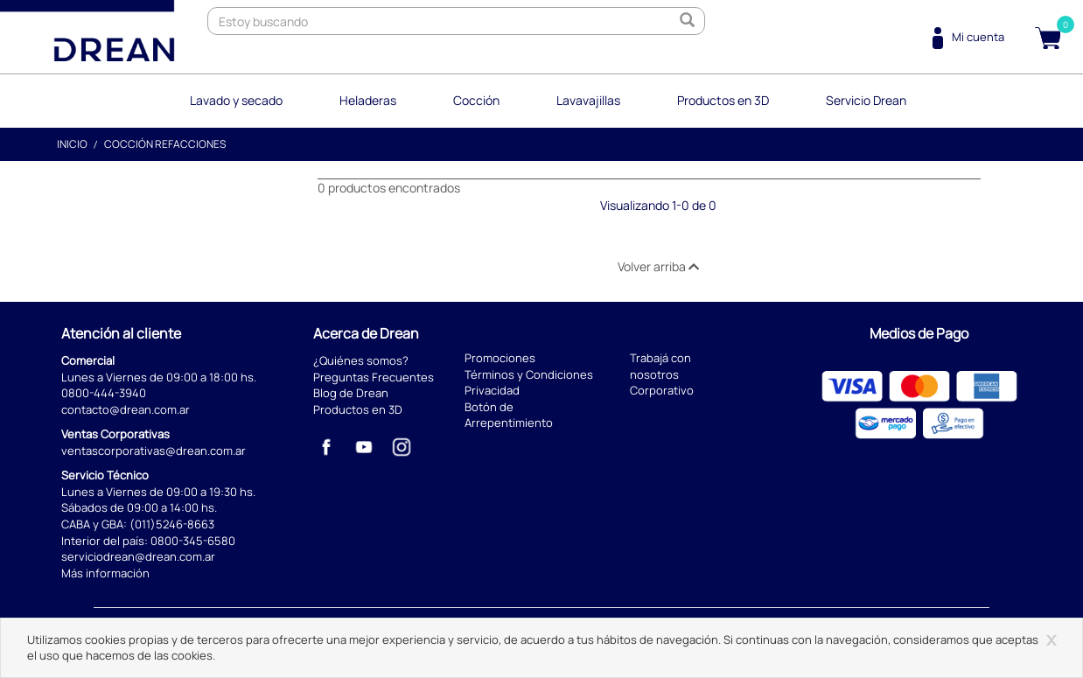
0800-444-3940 (103, 393)
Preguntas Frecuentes (373, 377)
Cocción (476, 100)
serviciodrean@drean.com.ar (138, 556)
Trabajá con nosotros (660, 366)
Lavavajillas (588, 100)
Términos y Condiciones (529, 374)
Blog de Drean (350, 393)
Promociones (500, 358)
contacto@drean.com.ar (125, 409)
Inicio (72, 143)
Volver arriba (658, 266)
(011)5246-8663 (171, 524)
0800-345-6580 (192, 541)
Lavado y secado (236, 100)
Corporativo (662, 390)
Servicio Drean (866, 100)
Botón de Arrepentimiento (509, 415)
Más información (105, 573)
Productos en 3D (723, 100)
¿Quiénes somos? (361, 360)
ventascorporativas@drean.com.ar (153, 450)
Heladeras (367, 100)
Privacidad (492, 390)
